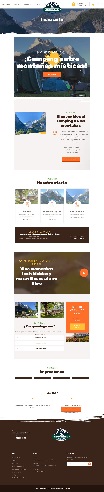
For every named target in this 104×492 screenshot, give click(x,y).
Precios (46, 4)
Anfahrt (14, 460)
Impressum (15, 463)
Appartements (16, 4)
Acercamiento (27, 4)
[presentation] (21, 71)
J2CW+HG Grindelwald (39, 471)
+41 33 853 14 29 (82, 5)
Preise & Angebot (16, 472)
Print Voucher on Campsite (19, 469)
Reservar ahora (6, 4)
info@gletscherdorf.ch (21, 433)
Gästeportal (15, 475)
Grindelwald (37, 4)
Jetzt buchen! (16, 457)
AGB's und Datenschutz (18, 466)
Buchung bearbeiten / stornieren (20, 477)
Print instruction (71, 409)
